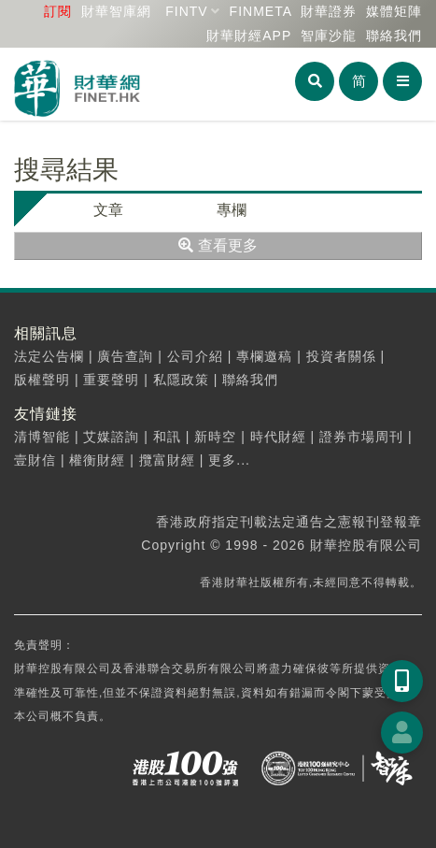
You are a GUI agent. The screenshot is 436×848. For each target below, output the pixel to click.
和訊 (167, 436)
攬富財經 (167, 460)
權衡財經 (97, 460)
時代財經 (278, 436)
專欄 (231, 210)
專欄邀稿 (264, 356)
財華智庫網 (116, 11)
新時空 (215, 436)
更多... (229, 460)
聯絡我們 (394, 35)
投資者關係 (341, 356)
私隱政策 (181, 379)
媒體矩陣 (394, 11)
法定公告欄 (49, 356)
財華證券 (329, 11)
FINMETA (261, 11)
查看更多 (217, 245)
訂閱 (58, 11)
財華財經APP (248, 35)
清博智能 (42, 436)
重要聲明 (111, 379)
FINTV (186, 11)
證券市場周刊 (361, 436)
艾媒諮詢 (111, 436)
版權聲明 (42, 379)
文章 (108, 210)
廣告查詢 (125, 356)
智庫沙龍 (329, 35)
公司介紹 (195, 356)
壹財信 (35, 460)
